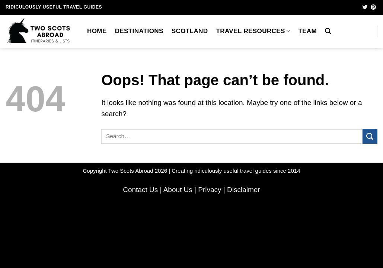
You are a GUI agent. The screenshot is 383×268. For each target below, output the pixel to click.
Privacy (209, 190)
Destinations (139, 31)
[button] (328, 31)
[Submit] (370, 136)
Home (97, 31)
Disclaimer (243, 190)
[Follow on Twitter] (364, 7)
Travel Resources (253, 31)
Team (307, 31)
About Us (177, 190)
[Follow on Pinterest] (373, 7)
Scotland (190, 31)
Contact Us (140, 190)
